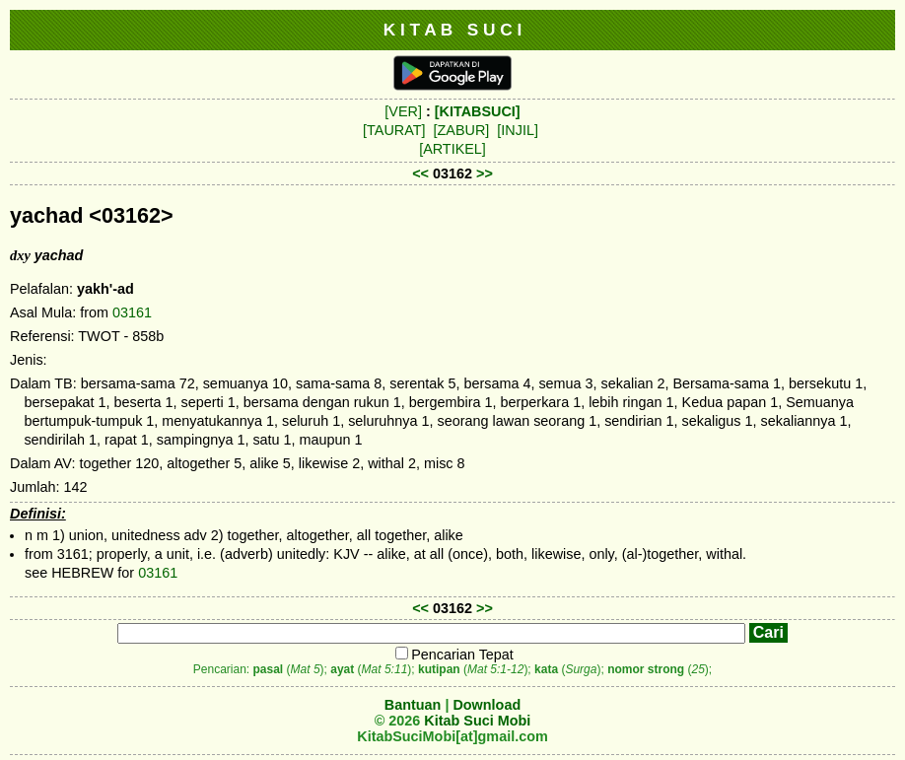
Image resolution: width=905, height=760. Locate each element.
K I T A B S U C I (452, 29)
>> (484, 173)
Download (486, 705)
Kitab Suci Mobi (477, 720)
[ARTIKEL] (452, 149)
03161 (132, 312)
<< (420, 173)
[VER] (403, 111)
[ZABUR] (462, 130)
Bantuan (413, 705)
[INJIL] (517, 130)
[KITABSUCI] (478, 111)
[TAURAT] (394, 130)
